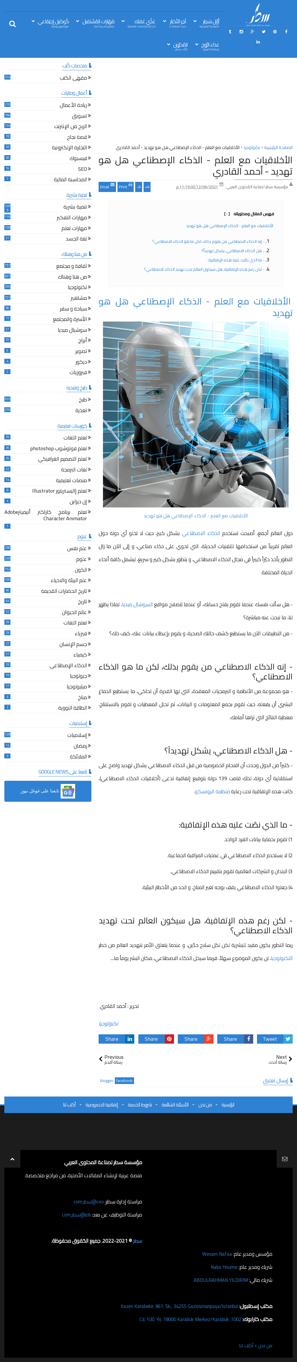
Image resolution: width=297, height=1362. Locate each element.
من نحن (205, 1104)
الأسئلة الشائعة (175, 1104)
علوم (81, 560)
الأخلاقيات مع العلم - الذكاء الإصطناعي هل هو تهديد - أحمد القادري (196, 165)
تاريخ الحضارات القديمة (64, 592)
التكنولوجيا (282, 958)
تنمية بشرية (75, 207)
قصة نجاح (77, 138)
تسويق (79, 117)
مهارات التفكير (72, 218)
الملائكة (78, 757)
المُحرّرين (180, 46)
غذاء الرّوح (210, 46)
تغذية (81, 411)
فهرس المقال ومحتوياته (249, 214)
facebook (124, 1080)
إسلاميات (77, 736)
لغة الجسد (76, 239)
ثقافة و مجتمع (71, 267)
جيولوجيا (78, 677)
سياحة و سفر (73, 309)
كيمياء (80, 655)
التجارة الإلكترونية (69, 148)
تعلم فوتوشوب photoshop (58, 449)
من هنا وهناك (72, 277)
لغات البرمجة (74, 470)
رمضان (80, 747)
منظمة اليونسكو (212, 791)
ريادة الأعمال (73, 106)
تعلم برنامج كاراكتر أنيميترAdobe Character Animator (45, 516)
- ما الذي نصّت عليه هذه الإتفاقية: (236, 260)
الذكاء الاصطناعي (201, 533)
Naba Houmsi (223, 1267)
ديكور (81, 363)
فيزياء (81, 634)
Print (125, 186)
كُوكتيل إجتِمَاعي (53, 23)
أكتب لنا (69, 1104)
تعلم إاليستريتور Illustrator (59, 492)
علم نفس (77, 549)
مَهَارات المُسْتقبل (98, 23)
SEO (82, 170)
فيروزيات (78, 373)
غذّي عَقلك (141, 23)
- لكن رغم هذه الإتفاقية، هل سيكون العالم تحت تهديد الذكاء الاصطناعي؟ (204, 269)
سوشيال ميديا (72, 331)
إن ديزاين (78, 502)
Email (107, 186)
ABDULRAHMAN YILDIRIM (218, 1280)
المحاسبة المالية (70, 180)
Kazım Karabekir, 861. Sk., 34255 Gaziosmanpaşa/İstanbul (174, 1306)
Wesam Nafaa (216, 1254)
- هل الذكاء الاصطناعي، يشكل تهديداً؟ (233, 250)
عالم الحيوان (74, 613)
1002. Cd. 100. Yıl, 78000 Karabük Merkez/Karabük (185, 1319)
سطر (137, 1241)
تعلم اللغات (75, 438)
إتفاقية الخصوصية (102, 1104)
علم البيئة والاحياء (69, 581)
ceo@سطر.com (88, 1201)
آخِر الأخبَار (177, 23)
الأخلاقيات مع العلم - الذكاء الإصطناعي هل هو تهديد (230, 225)
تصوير (81, 352)
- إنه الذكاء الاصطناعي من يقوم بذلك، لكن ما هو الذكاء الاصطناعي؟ (208, 241)
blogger (106, 1080)
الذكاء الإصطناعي (68, 666)
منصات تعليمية (71, 481)
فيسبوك (78, 159)
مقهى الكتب (73, 78)
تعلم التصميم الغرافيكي (62, 460)
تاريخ (82, 602)
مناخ (82, 698)
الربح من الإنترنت (70, 127)
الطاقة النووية (72, 709)
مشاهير (79, 299)
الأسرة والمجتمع (70, 320)
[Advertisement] (196, 102)
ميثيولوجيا (77, 687)
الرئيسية (228, 1104)
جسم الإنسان (73, 645)
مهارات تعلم (74, 229)
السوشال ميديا (137, 604)
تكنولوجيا (108, 1023)
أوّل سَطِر (209, 23)
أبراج (82, 341)
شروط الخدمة (140, 1104)
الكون (81, 571)
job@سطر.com (75, 1214)
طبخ (83, 400)
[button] (47, 791)
